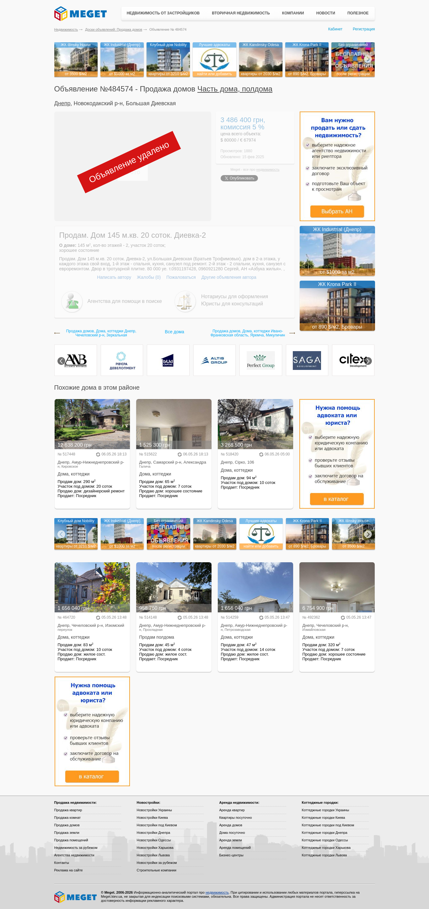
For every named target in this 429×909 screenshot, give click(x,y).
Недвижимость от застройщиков (163, 13)
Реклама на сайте (68, 870)
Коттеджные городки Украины (325, 810)
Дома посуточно (232, 832)
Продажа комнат (67, 817)
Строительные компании (156, 870)
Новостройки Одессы (154, 840)
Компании (293, 13)
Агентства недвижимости (74, 855)
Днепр (62, 103)
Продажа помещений (71, 840)
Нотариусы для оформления (234, 296)
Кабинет (335, 29)
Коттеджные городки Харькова (326, 847)
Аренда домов (230, 825)
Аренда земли (230, 840)
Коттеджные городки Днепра (324, 832)
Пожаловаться (181, 277)
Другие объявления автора (228, 277)
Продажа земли (66, 832)
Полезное (358, 13)
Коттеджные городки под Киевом (328, 825)
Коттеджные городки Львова (324, 855)
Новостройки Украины (154, 810)
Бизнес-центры (231, 855)
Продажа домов (67, 825)
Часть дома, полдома (234, 89)
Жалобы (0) (149, 277)
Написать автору (114, 277)
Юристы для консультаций (232, 303)
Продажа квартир (68, 810)
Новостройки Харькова (155, 847)
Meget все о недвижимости (76, 897)
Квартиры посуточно (235, 817)
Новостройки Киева (152, 817)
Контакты (61, 863)
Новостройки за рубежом (157, 863)
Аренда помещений (235, 847)
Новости (325, 13)
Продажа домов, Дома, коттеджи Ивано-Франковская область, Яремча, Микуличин (248, 333)
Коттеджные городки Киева (323, 817)
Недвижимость (66, 29)
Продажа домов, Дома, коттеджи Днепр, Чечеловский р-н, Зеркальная (101, 333)
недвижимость (268, 169)
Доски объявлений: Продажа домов (113, 29)
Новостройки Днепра (153, 832)
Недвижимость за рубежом (76, 847)
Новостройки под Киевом (157, 825)
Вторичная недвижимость (241, 13)
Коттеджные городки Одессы (325, 840)
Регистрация (364, 29)
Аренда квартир (232, 810)
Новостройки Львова (153, 855)
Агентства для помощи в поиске (125, 301)
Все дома (174, 331)
